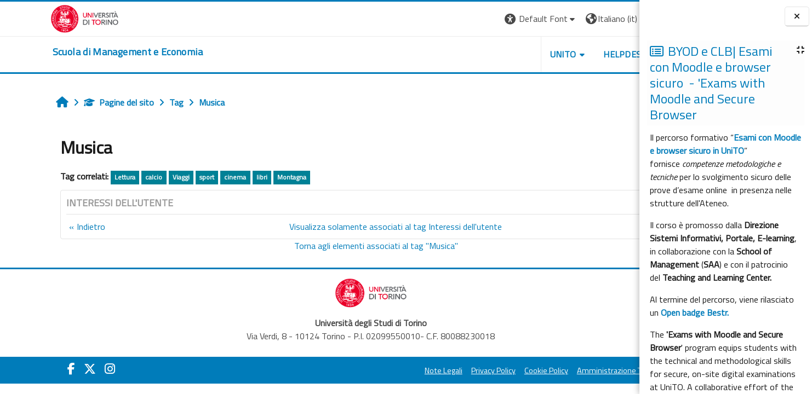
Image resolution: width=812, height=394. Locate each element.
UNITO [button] (511, 54)
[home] (77, 52)
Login (620, 18)
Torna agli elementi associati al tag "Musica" (325, 245)
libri (216, 177)
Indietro (46, 226)
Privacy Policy (441, 370)
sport (162, 177)
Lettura (80, 177)
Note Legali (391, 370)
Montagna (246, 177)
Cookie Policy (494, 370)
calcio (109, 177)
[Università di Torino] (34, 17)
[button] (489, 18)
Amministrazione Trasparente (576, 370)
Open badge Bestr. (695, 312)
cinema (191, 177)
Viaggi (136, 177)
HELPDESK (573, 54)
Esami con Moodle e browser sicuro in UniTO (725, 144)
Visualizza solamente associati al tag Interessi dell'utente (344, 226)
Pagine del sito (74, 102)
